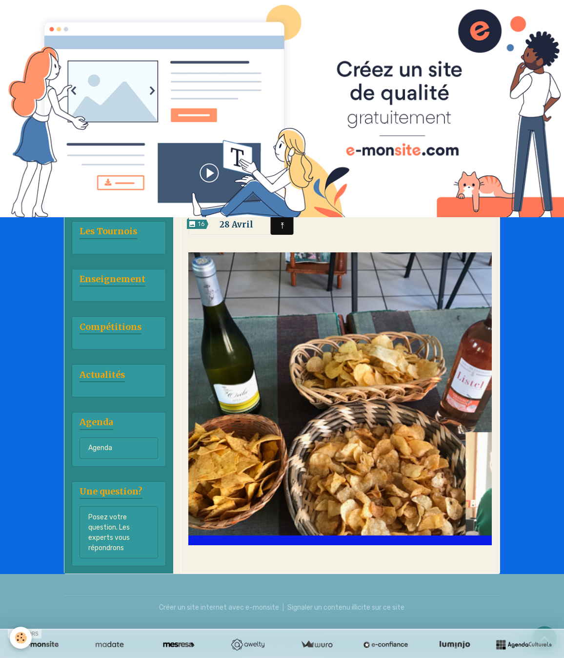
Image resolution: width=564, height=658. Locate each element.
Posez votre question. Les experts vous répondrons (109, 532)
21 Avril (444, 195)
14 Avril (340, 195)
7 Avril (236, 195)
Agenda (100, 448)
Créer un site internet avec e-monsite (219, 607)
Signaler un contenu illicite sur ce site (345, 607)
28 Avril (236, 224)
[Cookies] (21, 638)
